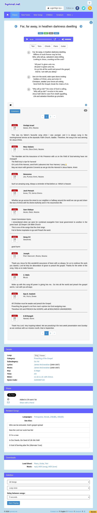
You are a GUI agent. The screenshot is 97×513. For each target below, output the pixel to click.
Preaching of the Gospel (43, 358)
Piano (55, 46)
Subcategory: (12, 361)
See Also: (28, 421)
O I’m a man (14, 435)
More (70, 15)
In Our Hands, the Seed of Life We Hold (24, 440)
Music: (10, 368)
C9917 (40, 33)
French (70, 511)
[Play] (27, 39)
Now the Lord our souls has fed (21, 430)
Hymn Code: (12, 380)
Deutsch (78, 511)
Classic (15, 15)
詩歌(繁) (53, 417)
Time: (9, 374)
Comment (15, 111)
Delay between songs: (16, 493)
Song (36, 355)
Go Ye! (36, 361)
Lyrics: (10, 365)
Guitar (63, 46)
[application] (48, 39)
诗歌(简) (60, 417)
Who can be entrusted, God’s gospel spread (26, 425)
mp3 (35, 467)
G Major (37, 371)
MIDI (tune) (52, 467)
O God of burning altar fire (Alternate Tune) (25, 445)
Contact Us (54, 511)
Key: (9, 371)
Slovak (46, 417)
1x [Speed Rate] (59, 39)
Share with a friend (27, 403)
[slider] (43, 39)
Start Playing (13, 503)
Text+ (40, 46)
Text (33, 46)
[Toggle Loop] (55, 39)
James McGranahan (42, 365)
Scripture (59, 15)
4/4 (35, 374)
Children (49, 15)
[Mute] (63, 39)
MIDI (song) (42, 467)
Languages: (27, 417)
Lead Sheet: (27, 464)
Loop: (9, 355)
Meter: (9, 377)
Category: (11, 358)
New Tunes (25, 15)
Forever (42, 355)
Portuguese (38, 417)
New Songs (38, 15)
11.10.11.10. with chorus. (43, 377)
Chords (47, 46)
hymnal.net (13, 511)
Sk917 (56, 33)
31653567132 (39, 380)
